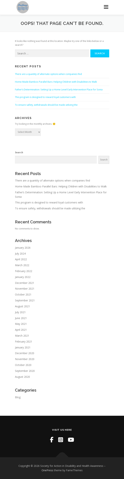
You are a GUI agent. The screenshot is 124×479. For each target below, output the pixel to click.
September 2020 (25, 371)
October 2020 (23, 365)
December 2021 (24, 283)
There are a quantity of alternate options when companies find (48, 74)
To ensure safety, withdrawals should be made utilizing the (46, 104)
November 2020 (24, 359)
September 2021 (25, 300)
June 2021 (21, 318)
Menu (106, 6)
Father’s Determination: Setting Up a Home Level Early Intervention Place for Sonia (59, 89)
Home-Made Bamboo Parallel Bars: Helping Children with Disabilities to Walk (56, 81)
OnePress (47, 470)
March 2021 (22, 335)
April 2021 (21, 329)
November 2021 (24, 288)
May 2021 (21, 324)
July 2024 (20, 253)
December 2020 (24, 353)
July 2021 (20, 312)
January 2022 (22, 277)
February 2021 (23, 341)
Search (19, 152)
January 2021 (22, 347)
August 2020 (22, 376)
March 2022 (22, 265)
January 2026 (22, 247)
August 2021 (22, 306)
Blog (18, 397)
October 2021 (23, 294)
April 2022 (21, 259)
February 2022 (23, 271)
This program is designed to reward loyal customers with (45, 97)
